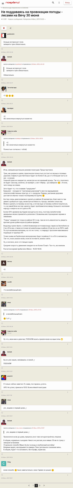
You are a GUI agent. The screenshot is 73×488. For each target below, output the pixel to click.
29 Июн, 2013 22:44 (7, 257)
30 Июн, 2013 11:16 (6, 395)
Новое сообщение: (15, 19)
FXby (9, 462)
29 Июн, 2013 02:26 (7, 52)
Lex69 (9, 282)
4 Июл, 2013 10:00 (38, 19)
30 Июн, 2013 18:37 (7, 416)
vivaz (9, 302)
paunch (10, 376)
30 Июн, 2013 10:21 (6, 371)
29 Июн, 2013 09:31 (7, 103)
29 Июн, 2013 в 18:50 (36, 138)
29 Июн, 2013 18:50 (7, 126)
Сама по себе (12, 131)
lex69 (17, 310)
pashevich (10, 34)
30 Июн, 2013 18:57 (7, 478)
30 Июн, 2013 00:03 (7, 277)
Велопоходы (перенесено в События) (14, 8)
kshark (9, 57)
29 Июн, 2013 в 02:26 (37, 64)
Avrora (9, 261)
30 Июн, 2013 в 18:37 (38, 428)
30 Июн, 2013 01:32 (7, 298)
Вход (67, 3)
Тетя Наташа (11, 87)
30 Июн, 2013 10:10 (6, 347)
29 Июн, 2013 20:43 (7, 157)
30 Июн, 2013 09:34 (7, 326)
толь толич (19, 428)
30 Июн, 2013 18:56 (7, 457)
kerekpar (10, 108)
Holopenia (27, 19)
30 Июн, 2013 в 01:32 (35, 310)
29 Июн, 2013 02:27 (7, 83)
